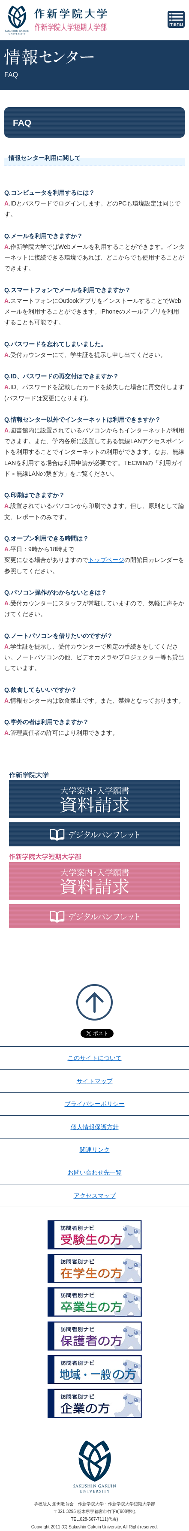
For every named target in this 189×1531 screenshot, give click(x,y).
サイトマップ (95, 1081)
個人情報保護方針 (95, 1126)
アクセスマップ (95, 1195)
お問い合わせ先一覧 (95, 1172)
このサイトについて (95, 1057)
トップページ (106, 559)
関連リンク (95, 1149)
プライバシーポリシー (95, 1103)
